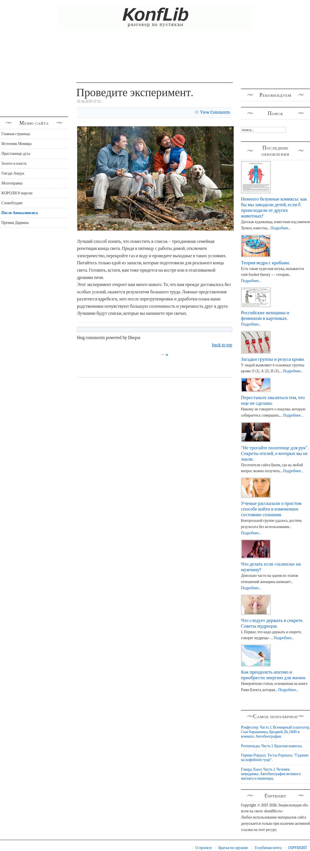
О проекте (204, 848)
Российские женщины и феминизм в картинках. (265, 315)
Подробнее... (281, 228)
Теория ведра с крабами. (265, 262)
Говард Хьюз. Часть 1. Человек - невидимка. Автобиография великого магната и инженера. (271, 774)
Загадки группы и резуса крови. (273, 359)
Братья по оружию (233, 848)
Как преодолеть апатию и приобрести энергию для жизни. (273, 674)
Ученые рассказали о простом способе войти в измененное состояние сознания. (271, 509)
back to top (222, 345)
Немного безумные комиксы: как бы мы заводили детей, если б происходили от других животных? (274, 207)
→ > (165, 354)
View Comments (215, 112)
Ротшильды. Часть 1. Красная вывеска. (271, 746)
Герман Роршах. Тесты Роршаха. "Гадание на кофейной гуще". (275, 757)
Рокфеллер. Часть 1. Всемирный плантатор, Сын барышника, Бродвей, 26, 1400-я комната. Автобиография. (275, 732)
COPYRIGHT (297, 848)
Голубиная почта (268, 848)
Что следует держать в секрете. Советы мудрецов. (272, 623)
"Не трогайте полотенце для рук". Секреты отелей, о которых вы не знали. (274, 453)
